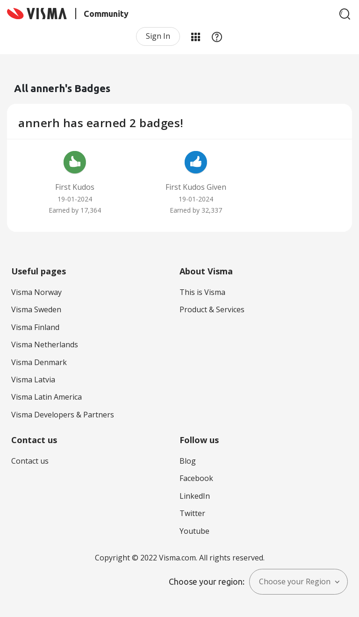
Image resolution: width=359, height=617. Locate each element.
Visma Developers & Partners (62, 414)
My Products (195, 36)
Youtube (194, 531)
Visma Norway (36, 292)
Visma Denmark (39, 362)
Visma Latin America (46, 397)
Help (217, 36)
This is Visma (202, 292)
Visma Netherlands (44, 344)
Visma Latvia (33, 379)
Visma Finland (35, 327)
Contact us (30, 461)
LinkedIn (195, 496)
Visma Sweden (36, 309)
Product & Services (212, 309)
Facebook (196, 478)
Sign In (158, 36)
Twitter (192, 513)
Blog (188, 461)
